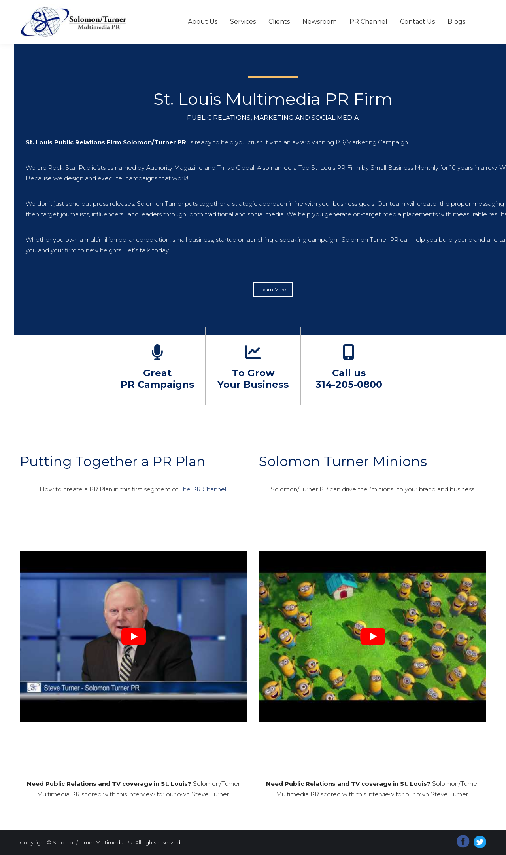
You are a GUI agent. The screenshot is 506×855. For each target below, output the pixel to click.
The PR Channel (202, 489)
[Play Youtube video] (133, 636)
